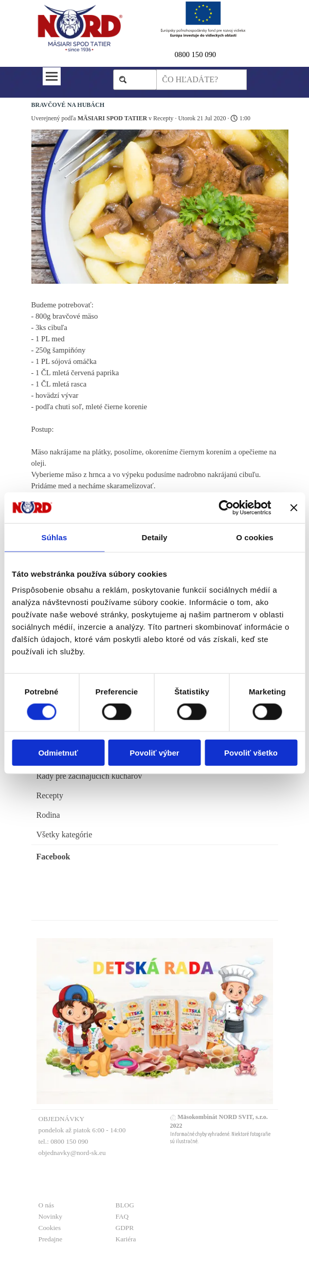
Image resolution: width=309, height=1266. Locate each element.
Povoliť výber (154, 752)
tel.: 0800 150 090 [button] (63, 1141)
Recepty (50, 795)
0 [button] (176, 54)
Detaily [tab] (155, 537)
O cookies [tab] (255, 537)
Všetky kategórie (65, 834)
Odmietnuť (58, 752)
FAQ (122, 1216)
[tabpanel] (211, 54)
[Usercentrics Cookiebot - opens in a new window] (226, 507)
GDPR (125, 1228)
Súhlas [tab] (54, 537)
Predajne (51, 1239)
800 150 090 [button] (197, 54)
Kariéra (126, 1239)
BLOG (125, 1205)
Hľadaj (140, 79)
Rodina (48, 815)
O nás (46, 1205)
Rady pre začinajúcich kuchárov (89, 776)
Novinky (51, 1216)
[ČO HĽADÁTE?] (201, 79)
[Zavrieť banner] (293, 507)
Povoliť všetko (251, 752)
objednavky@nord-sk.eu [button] (72, 1153)
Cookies (50, 1228)
